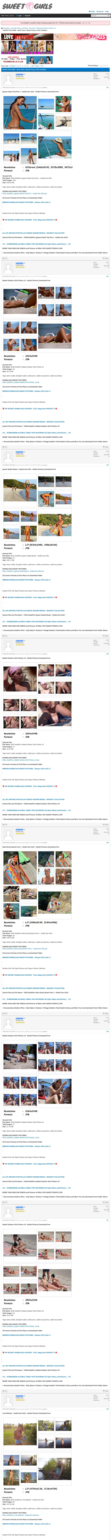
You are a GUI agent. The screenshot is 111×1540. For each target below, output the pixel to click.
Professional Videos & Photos (45, 28)
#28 (108, 1409)
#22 (108, 276)
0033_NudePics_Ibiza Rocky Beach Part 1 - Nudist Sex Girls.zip (24, 949)
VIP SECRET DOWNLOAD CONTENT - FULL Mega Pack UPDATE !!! (30, 220)
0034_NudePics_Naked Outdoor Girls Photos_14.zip (20, 1137)
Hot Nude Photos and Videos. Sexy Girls (23, 28)
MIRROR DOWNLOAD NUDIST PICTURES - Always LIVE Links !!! (26, 202)
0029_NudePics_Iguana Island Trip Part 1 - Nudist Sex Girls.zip (24, 193)
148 (33, 66)
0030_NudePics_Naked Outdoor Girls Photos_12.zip (20, 382)
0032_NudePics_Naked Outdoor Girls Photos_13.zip (20, 760)
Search (100, 11)
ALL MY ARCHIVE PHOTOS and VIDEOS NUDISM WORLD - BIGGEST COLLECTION (33, 233)
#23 (108, 465)
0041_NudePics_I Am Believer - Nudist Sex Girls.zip (20, 1515)
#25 (108, 842)
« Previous (12, 66)
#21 (108, 87)
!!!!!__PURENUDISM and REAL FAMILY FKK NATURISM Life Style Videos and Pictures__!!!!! (36, 244)
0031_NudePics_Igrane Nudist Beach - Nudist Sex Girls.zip (23, 571)
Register (27, 15)
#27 (108, 1220)
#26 (108, 1031)
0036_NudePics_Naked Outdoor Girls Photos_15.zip (20, 1326)
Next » (37, 66)
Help (107, 11)
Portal (92, 11)
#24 (108, 654)
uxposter (44, 87)
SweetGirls (6, 28)
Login (19, 15)
